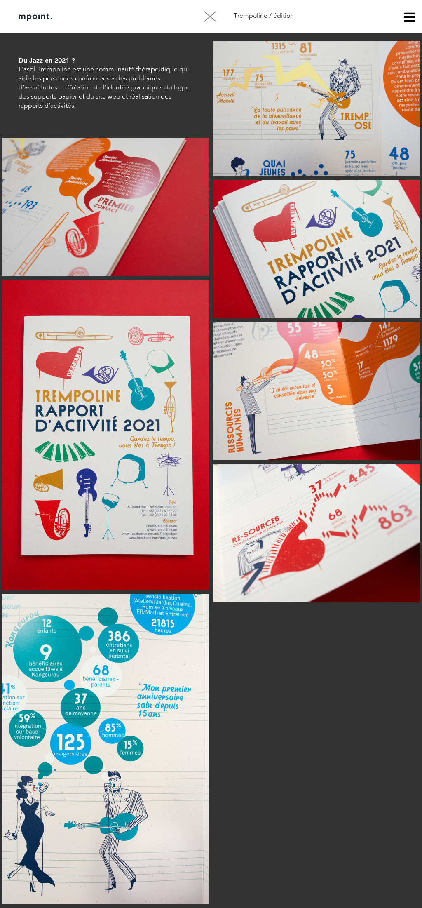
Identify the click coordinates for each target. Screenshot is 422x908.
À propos (102, 17)
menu (409, 18)
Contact (144, 17)
